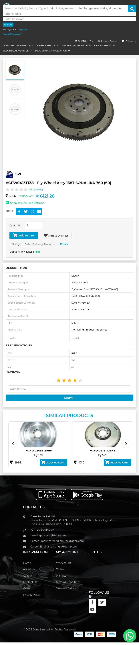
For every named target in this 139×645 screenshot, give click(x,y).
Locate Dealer (108, 41)
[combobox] (34, 225)
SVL (18, 174)
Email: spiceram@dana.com (48, 535)
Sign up (23, 29)
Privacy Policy (31, 594)
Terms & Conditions (68, 582)
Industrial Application (51, 50)
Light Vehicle (46, 45)
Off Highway (103, 45)
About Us (29, 569)
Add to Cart (23, 235)
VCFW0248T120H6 (44, 450)
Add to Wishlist (56, 235)
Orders (60, 569)
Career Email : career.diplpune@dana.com (57, 541)
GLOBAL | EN (84, 41)
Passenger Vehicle (75, 45)
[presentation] (13, 444)
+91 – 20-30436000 (42, 529)
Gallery (27, 575)
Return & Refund (66, 588)
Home (27, 563)
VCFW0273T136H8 (107, 450)
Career (27, 588)
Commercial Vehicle (17, 45)
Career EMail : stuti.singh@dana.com (53, 546)
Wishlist (61, 575)
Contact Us (30, 582)
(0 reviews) (36, 189)
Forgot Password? (12, 34)
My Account (63, 563)
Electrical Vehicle (16, 50)
